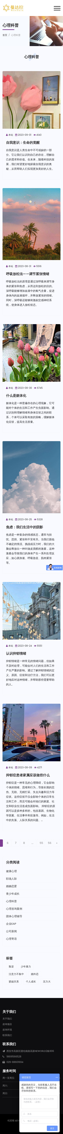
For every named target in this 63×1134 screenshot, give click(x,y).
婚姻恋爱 (11, 886)
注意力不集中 (16, 974)
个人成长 (31, 981)
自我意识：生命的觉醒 (23, 143)
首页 (5, 35)
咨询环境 (7, 1029)
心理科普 (11, 901)
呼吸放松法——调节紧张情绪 (27, 274)
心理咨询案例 (14, 909)
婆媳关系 (14, 981)
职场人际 (11, 879)
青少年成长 (12, 894)
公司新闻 (11, 931)
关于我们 (7, 1018)
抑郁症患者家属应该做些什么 (28, 775)
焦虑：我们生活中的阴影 (24, 527)
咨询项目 (7, 1024)
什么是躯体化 (16, 396)
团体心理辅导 (14, 916)
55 (41, 843)
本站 (9, 135)
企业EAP (11, 924)
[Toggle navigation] (57, 8)
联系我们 (7, 1035)
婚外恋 (34, 974)
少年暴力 (26, 966)
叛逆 (11, 966)
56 (49, 843)
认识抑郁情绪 (16, 653)
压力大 (47, 981)
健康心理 (11, 871)
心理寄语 (11, 939)
